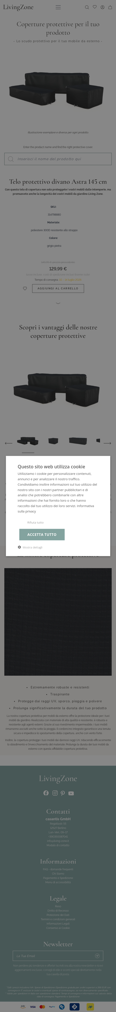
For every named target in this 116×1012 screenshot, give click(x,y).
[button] (30, 547)
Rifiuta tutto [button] (35, 522)
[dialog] (58, 506)
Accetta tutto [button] (42, 534)
